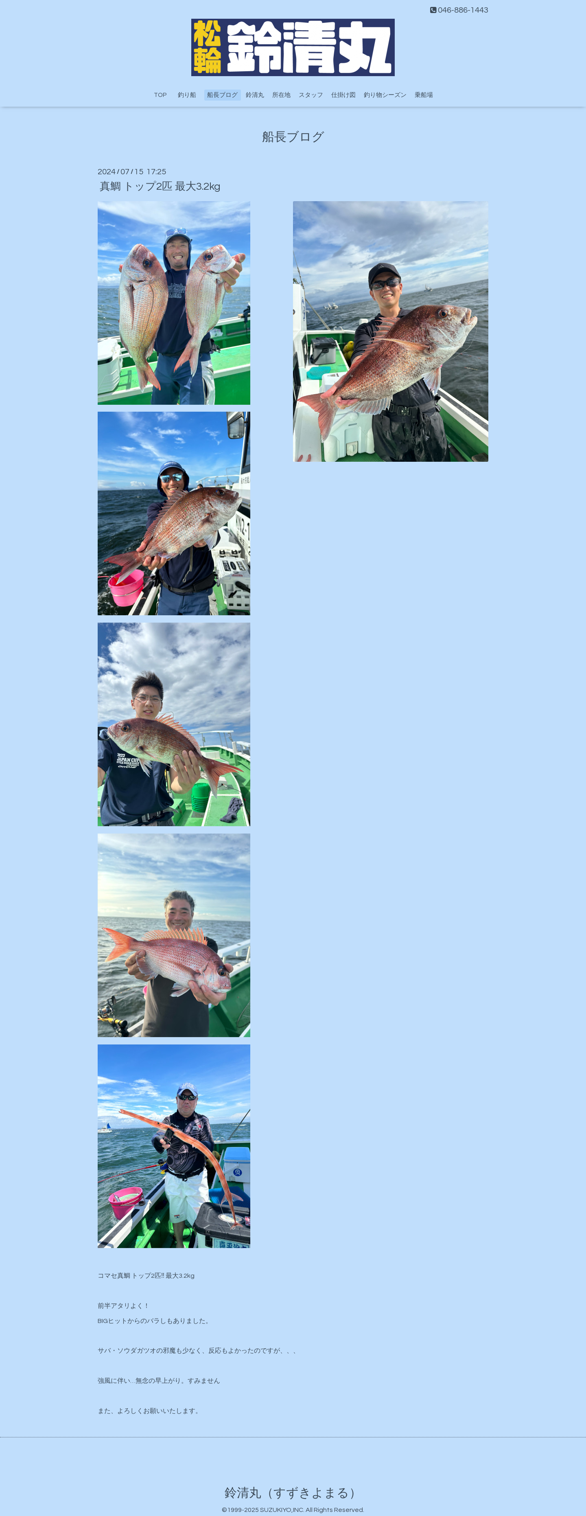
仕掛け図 (343, 95)
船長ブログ (222, 95)
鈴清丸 (255, 95)
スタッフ (311, 95)
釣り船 (190, 95)
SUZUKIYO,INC (281, 1510)
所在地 (281, 95)
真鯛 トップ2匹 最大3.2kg (160, 186)
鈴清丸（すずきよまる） (293, 1493)
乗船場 (424, 95)
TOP (160, 95)
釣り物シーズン (385, 95)
